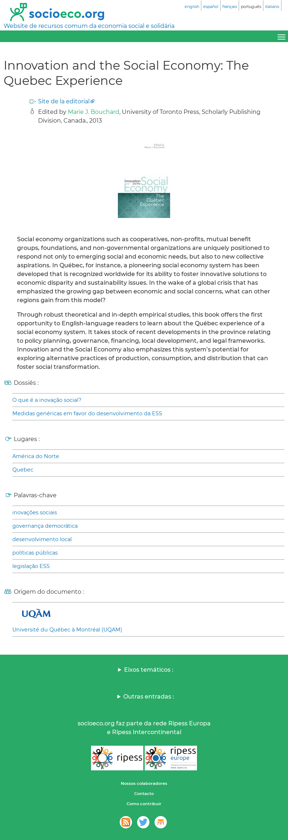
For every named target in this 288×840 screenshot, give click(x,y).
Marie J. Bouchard (93, 111)
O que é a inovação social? (46, 400)
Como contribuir (144, 803)
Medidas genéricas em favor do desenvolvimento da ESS (87, 413)
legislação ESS (31, 566)
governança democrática (45, 526)
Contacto (144, 793)
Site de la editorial (64, 101)
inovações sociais (34, 512)
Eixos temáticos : (148, 669)
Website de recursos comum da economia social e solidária (89, 25)
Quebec (22, 469)
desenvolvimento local (42, 539)
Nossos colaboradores (144, 783)
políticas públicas (35, 552)
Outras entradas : (148, 696)
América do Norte (35, 456)
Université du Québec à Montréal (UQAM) (67, 629)
